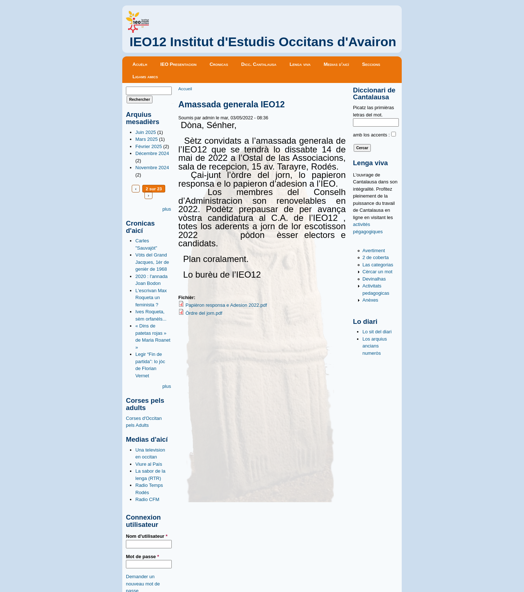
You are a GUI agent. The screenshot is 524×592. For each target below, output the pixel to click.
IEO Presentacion (178, 64)
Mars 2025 (146, 139)
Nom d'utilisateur (146, 536)
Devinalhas (374, 279)
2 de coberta (375, 257)
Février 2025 (148, 146)
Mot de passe (142, 556)
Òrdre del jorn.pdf (204, 313)
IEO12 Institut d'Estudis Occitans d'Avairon (263, 42)
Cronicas (219, 64)
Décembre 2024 (152, 153)
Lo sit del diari (377, 331)
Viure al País (148, 464)
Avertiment (373, 250)
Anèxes (370, 300)
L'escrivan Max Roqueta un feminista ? (151, 297)
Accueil (185, 88)
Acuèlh (139, 64)
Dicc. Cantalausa (259, 64)
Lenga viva (300, 64)
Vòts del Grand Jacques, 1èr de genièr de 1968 (152, 262)
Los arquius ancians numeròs (374, 346)
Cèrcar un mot (377, 271)
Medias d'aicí (336, 64)
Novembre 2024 (152, 167)
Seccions (371, 64)
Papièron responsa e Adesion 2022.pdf (226, 305)
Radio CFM (147, 499)
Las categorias (377, 264)
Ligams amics (145, 76)
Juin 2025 (145, 132)
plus (166, 209)
